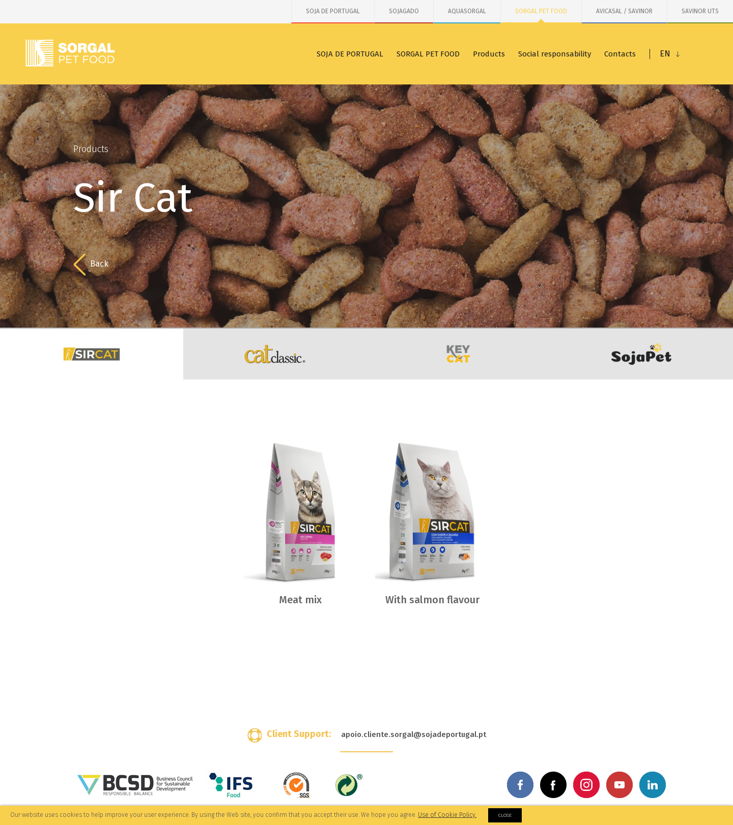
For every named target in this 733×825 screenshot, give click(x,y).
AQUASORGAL (467, 11)
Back (90, 264)
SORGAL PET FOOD (541, 11)
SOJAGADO (404, 11)
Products (489, 53)
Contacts (620, 53)
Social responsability (554, 53)
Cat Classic (274, 354)
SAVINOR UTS (700, 11)
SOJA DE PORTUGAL (333, 11)
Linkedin (652, 785)
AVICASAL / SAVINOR (624, 11)
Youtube (619, 785)
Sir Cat (91, 354)
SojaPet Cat (641, 354)
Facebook (520, 785)
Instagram (586, 785)
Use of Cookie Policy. (447, 814)
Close (505, 815)
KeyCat (458, 354)
